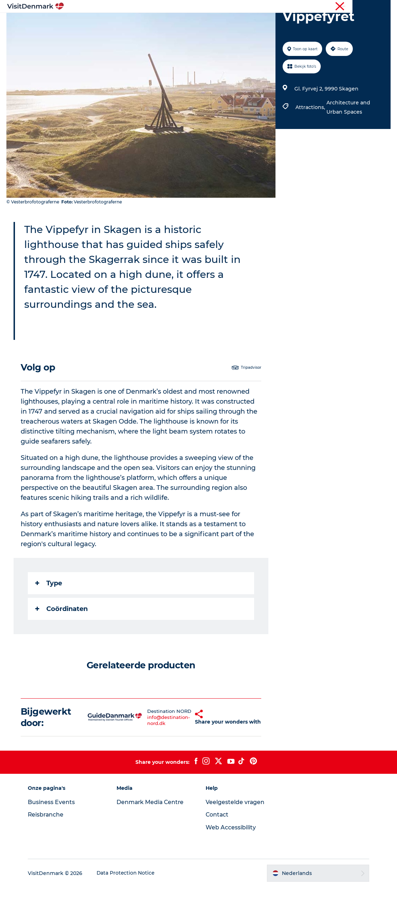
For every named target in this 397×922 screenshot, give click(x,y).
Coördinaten (62, 643)
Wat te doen (195, 23)
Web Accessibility (231, 862)
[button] (182, 751)
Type (49, 617)
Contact (217, 849)
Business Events (53, 836)
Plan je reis (293, 23)
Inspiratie (102, 23)
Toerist (333, 6)
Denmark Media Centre (152, 836)
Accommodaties (245, 23)
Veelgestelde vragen (235, 836)
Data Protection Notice (128, 908)
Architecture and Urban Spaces (348, 141)
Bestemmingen (147, 23)
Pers (385, 6)
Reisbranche (360, 6)
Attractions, (310, 141)
